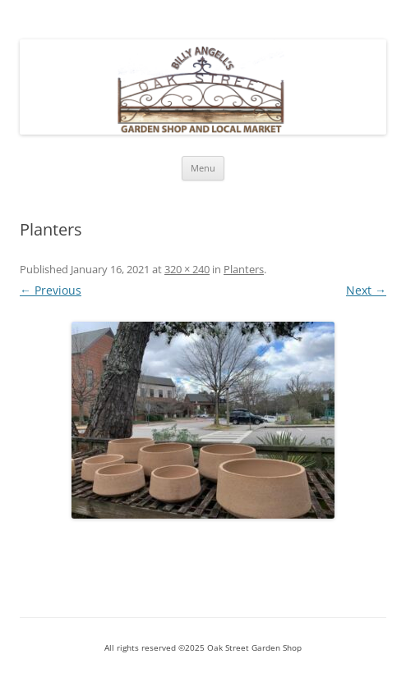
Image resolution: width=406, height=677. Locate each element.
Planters (244, 269)
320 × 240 (187, 269)
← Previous (50, 290)
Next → (366, 290)
